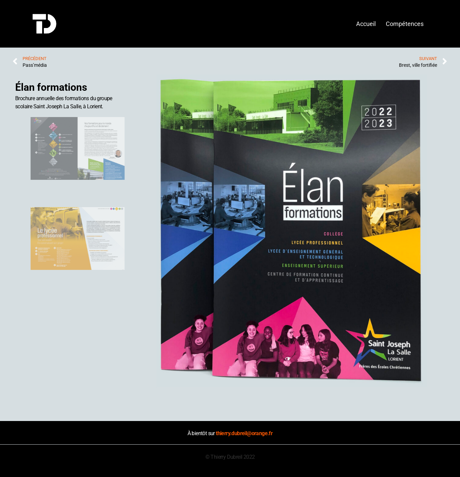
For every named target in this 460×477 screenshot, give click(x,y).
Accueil (366, 23)
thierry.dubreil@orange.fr (244, 433)
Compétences (405, 23)
